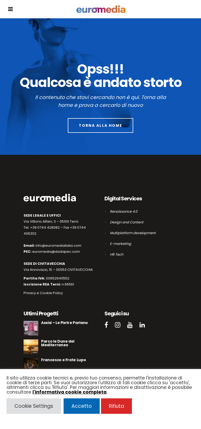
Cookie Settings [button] (33, 406)
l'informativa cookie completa (69, 392)
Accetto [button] (81, 406)
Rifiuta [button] (116, 406)
